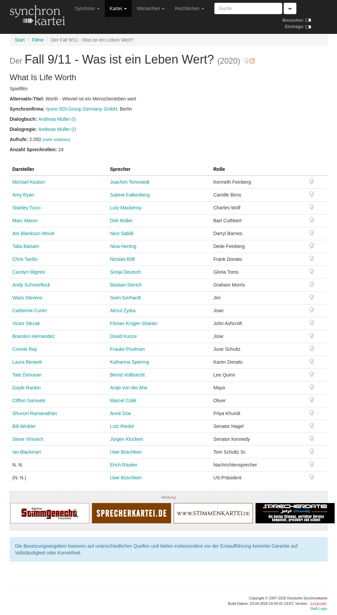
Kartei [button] (118, 8)
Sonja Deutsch (125, 272)
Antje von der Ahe (129, 387)
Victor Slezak (26, 323)
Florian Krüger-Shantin (134, 323)
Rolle (219, 169)
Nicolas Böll (122, 259)
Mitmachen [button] (151, 8)
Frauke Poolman (127, 349)
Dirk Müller (121, 220)
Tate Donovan (27, 375)
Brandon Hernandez (34, 336)
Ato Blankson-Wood (33, 233)
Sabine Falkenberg (130, 195)
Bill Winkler (24, 426)
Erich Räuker (124, 465)
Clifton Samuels (29, 400)
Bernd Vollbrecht (127, 375)
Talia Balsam (26, 246)
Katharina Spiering (129, 362)
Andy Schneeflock (31, 285)
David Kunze (123, 336)
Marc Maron (25, 220)
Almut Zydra (123, 310)
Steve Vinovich (28, 439)
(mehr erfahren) (56, 139)
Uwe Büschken (126, 452)
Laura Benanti (27, 362)
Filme (38, 40)
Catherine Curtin (30, 310)
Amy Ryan (23, 195)
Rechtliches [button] (189, 8)
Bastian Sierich (126, 285)
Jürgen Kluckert (126, 439)
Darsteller (23, 169)
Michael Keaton (29, 182)
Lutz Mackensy (126, 207)
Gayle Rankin (27, 387)
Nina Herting (123, 246)
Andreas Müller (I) (57, 119)
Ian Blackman (27, 452)
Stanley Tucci (27, 207)
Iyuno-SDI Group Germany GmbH (81, 109)
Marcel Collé (123, 400)
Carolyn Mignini (29, 272)
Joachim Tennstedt (129, 182)
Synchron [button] (87, 8)
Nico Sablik (122, 233)
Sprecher (120, 169)
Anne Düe (120, 413)
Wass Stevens (28, 297)
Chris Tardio (25, 259)
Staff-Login (318, 609)
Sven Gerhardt (125, 297)
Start (20, 40)
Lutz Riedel (122, 426)
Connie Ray (25, 349)
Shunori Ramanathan (35, 413)
